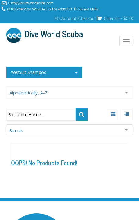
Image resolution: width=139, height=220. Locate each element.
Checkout (87, 18)
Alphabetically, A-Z (28, 93)
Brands (16, 130)
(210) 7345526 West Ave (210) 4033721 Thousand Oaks (52, 9)
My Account (65, 18)
